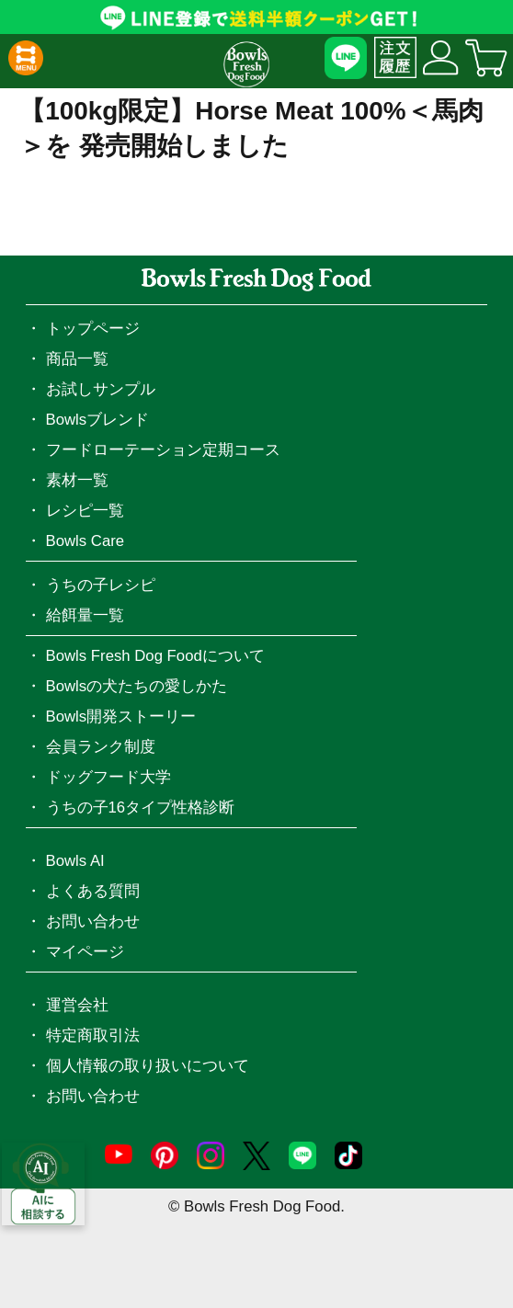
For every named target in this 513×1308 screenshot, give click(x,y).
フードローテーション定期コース (163, 450)
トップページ (93, 328)
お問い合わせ (93, 921)
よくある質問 (93, 891)
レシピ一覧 (85, 510)
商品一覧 (77, 359)
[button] (26, 57)
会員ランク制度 (100, 747)
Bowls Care (85, 541)
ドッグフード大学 (108, 777)
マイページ (85, 952)
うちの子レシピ (100, 585)
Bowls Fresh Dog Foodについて (155, 656)
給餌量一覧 (85, 615)
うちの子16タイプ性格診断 (140, 807)
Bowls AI (75, 861)
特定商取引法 (93, 1035)
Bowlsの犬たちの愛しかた (137, 686)
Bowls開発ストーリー (121, 716)
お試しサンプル (100, 389)
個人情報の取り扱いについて (147, 1066)
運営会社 (77, 1005)
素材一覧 (77, 480)
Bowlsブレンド (98, 419)
